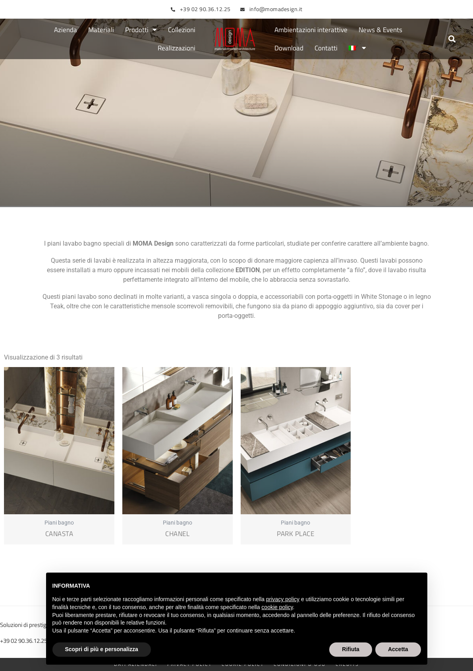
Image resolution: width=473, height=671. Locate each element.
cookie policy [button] (277, 607)
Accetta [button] (398, 649)
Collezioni (181, 30)
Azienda (65, 30)
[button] (452, 39)
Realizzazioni (176, 48)
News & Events (380, 30)
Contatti (326, 48)
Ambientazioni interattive (311, 30)
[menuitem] (357, 48)
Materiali (101, 30)
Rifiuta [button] (350, 649)
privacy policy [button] (282, 599)
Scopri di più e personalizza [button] (101, 649)
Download (288, 48)
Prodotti (141, 30)
